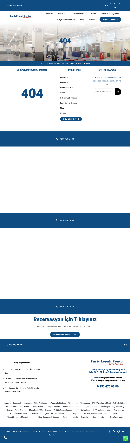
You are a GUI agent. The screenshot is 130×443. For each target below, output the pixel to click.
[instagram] (119, 3)
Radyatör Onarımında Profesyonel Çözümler (51, 344)
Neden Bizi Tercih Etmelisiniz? (93, 344)
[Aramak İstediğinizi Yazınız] (104, 91)
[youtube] (115, 7)
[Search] (118, 91)
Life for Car (34, 432)
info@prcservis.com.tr (111, 377)
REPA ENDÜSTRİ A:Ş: (55, 432)
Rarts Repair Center (22, 432)
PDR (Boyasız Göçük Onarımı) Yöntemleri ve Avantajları (38, 5)
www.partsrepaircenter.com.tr (110, 380)
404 (65, 41)
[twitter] (115, 3)
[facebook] (111, 3)
